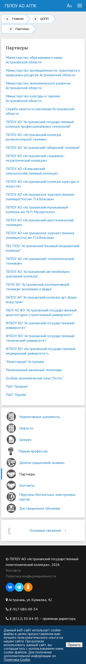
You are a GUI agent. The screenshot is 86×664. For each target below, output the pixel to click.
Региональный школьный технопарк (34, 369)
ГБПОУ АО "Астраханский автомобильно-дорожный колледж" (38, 273)
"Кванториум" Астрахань (25, 361)
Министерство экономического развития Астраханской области (38, 85)
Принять (74, 644)
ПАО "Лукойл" (16, 394)
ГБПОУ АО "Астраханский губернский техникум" (43, 147)
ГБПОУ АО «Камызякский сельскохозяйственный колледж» (32, 170)
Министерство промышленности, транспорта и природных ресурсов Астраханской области (43, 72)
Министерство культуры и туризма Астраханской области (33, 98)
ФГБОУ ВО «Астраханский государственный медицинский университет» (40, 351)
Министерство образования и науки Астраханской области (34, 59)
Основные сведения (49, 530)
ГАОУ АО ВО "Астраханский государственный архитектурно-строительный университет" (41, 312)
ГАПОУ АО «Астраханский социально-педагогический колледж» (35, 158)
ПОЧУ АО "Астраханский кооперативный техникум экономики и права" (37, 286)
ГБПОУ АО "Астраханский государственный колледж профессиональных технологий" (40, 124)
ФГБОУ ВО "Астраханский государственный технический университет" (40, 338)
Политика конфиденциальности (31, 576)
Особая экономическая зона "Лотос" (34, 378)
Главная (17, 18)
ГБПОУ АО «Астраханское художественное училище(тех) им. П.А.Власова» (40, 196)
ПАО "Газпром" (17, 386)
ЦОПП (44, 18)
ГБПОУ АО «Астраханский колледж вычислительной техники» (33, 136)
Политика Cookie (17, 659)
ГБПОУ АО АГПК (21, 6)
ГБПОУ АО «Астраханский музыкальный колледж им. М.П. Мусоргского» (37, 209)
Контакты (13, 570)
